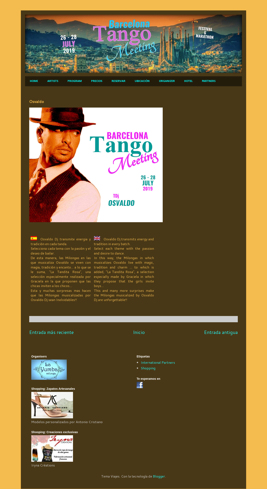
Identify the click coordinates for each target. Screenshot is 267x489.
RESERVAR (118, 81)
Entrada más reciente (51, 332)
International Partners (158, 362)
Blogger (159, 476)
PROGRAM (75, 81)
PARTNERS (208, 81)
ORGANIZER (167, 81)
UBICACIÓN (142, 81)
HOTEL (188, 81)
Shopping (148, 368)
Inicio (139, 332)
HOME (34, 81)
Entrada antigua (221, 332)
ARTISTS (52, 81)
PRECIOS (96, 81)
